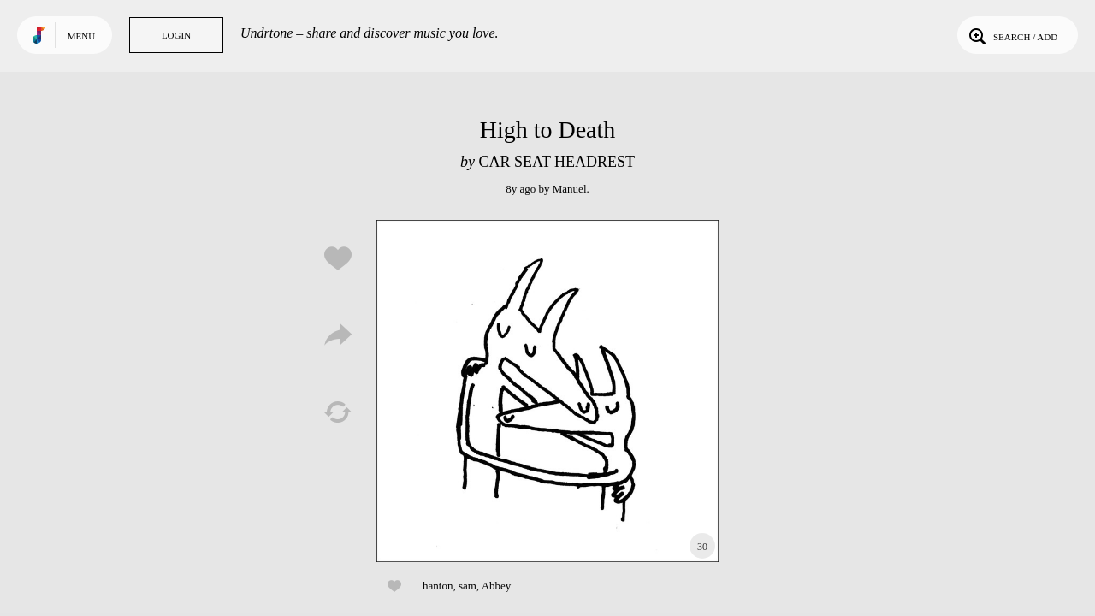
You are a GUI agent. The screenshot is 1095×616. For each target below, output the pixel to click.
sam (467, 585)
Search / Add (1011, 35)
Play (547, 391)
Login (176, 35)
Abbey (497, 585)
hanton (438, 585)
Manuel (570, 188)
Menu (81, 36)
